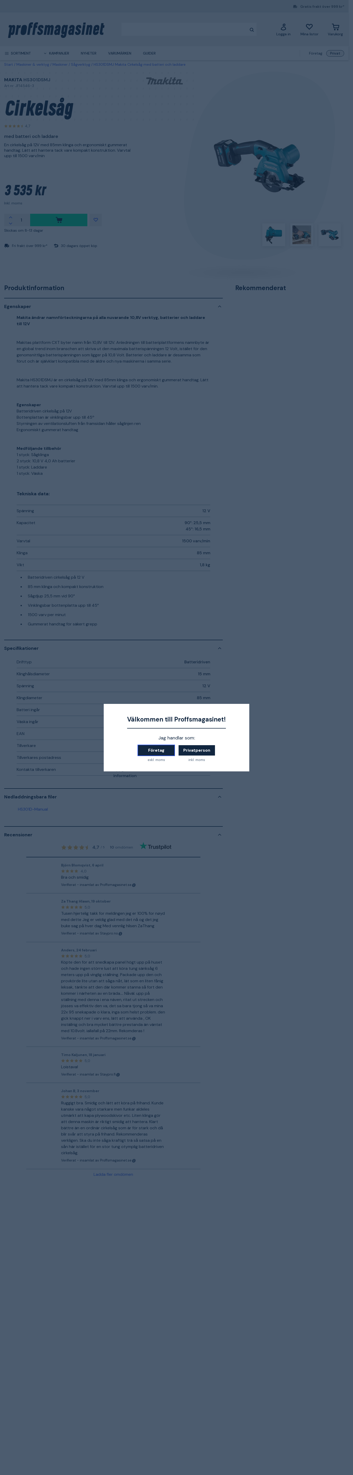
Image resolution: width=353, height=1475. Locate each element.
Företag (156, 750)
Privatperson (196, 750)
